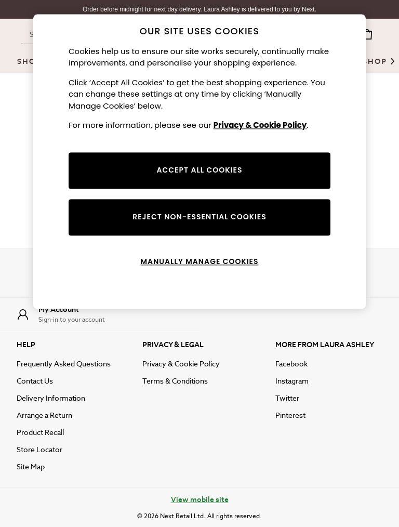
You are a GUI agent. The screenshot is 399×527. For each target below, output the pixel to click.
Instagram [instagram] (292, 381)
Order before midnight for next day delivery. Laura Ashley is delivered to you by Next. (199, 9)
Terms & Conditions (175, 381)
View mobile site (200, 499)
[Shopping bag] (366, 34)
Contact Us (35, 381)
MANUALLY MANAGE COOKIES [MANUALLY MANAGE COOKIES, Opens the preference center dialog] (199, 261)
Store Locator (39, 449)
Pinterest (290, 415)
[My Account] (100, 314)
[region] (199, 162)
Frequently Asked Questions (64, 363)
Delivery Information (51, 398)
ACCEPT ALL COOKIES (200, 170)
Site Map (31, 466)
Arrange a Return (44, 415)
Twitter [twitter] (287, 398)
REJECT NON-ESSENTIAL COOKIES (199, 217)
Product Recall (40, 432)
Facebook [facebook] (291, 363)
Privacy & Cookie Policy (181, 363)
